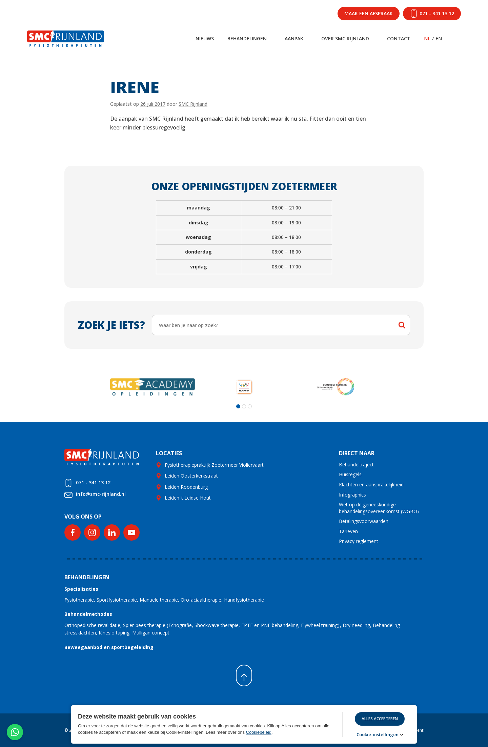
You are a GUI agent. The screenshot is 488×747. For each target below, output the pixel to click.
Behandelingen (247, 38)
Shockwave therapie (217, 625)
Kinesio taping (114, 632)
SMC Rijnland (193, 104)
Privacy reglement (358, 541)
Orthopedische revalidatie (92, 625)
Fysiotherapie (79, 600)
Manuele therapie (159, 600)
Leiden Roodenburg (186, 487)
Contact (398, 38)
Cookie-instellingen (378, 734)
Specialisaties (81, 589)
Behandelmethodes (88, 614)
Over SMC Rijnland (345, 38)
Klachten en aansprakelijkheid (371, 484)
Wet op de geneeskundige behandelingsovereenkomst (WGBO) (379, 507)
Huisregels (350, 474)
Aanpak (294, 38)
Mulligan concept (150, 632)
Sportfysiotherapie (117, 600)
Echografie (180, 625)
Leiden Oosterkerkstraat (191, 475)
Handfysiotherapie (244, 600)
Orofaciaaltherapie (201, 600)
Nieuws (205, 38)
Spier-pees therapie (144, 625)
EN (438, 38)
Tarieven (348, 531)
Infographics (352, 494)
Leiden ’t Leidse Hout (188, 497)
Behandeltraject (356, 464)
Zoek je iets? (111, 325)
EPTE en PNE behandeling (269, 625)
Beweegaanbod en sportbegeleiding (109, 647)
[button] (238, 406)
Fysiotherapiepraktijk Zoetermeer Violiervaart (214, 465)
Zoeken (402, 325)
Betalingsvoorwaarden (363, 521)
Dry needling (356, 625)
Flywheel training (319, 625)
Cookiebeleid (258, 732)
